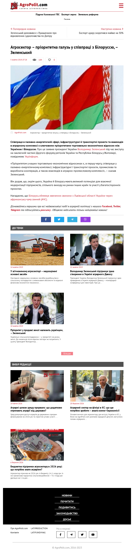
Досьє (67, 519)
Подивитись (67, 507)
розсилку (45, 210)
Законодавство (67, 513)
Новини (67, 495)
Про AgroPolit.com (19, 528)
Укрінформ (31, 156)
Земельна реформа (88, 14)
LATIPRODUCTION (39, 528)
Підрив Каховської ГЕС (48, 14)
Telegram (15, 210)
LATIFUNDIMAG (38, 532)
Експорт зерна (69, 14)
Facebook (107, 206)
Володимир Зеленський (92, 149)
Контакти (14, 532)
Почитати (67, 501)
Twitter (116, 206)
